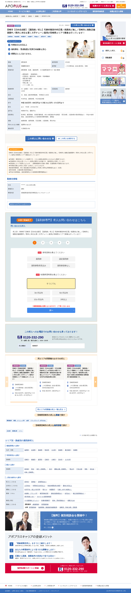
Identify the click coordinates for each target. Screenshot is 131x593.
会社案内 (7, 591)
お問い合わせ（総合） (18, 591)
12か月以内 (38, 299)
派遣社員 (14, 431)
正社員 (8, 431)
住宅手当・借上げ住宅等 (32, 489)
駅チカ (45, 489)
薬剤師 (38, 259)
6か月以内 (63, 293)
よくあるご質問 (93, 1)
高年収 (26, 482)
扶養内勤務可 (45, 500)
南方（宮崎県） (42, 469)
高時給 (33, 482)
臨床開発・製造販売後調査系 (47, 507)
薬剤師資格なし (63, 266)
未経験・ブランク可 (30, 493)
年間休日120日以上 (39, 485)
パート (21, 431)
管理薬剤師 (45, 504)
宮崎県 (23, 16)
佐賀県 (33, 450)
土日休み (27, 485)
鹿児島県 (68, 450)
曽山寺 (72, 469)
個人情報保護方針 (31, 591)
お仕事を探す (41, 11)
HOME (10, 11)
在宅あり (67, 493)
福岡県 (26, 450)
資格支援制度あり (56, 493)
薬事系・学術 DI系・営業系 (68, 507)
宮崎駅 (37, 16)
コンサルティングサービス (77, 11)
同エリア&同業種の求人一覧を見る (50, 409)
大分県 (53, 450)
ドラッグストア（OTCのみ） (38, 420)
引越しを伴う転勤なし (65, 489)
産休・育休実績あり (58, 500)
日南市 (47, 459)
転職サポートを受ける (102, 6)
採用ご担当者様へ (121, 1)
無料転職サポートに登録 (28, 568)
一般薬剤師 (35, 504)
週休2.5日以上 (67, 485)
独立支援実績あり (78, 493)
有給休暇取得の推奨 (53, 485)
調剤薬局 (9, 420)
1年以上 (63, 299)
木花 (50, 469)
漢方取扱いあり (29, 496)
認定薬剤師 (63, 259)
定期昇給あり (42, 482)
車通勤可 (52, 489)
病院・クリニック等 (18, 420)
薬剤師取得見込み (38, 266)
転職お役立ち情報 (116, 11)
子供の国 (79, 469)
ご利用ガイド (83, 1)
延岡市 (40, 459)
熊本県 (47, 450)
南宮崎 (26, 469)
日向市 (60, 459)
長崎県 (40, 450)
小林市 (53, 459)
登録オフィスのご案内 (107, 1)
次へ (51, 310)
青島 (86, 469)
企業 (27, 420)
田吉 (32, 469)
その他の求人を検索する (89, 435)
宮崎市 (30, 16)
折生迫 (92, 469)
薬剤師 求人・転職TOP (12, 16)
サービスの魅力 (24, 11)
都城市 (33, 459)
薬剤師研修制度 (98, 11)
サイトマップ (55, 591)
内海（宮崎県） (29, 472)
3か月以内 (38, 293)
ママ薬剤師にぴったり (31, 500)
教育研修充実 (44, 493)
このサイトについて (43, 591)
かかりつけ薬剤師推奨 (44, 496)
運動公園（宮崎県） (60, 469)
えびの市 (68, 459)
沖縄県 (75, 450)
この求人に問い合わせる (81, 25)
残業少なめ (71, 500)
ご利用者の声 (56, 11)
